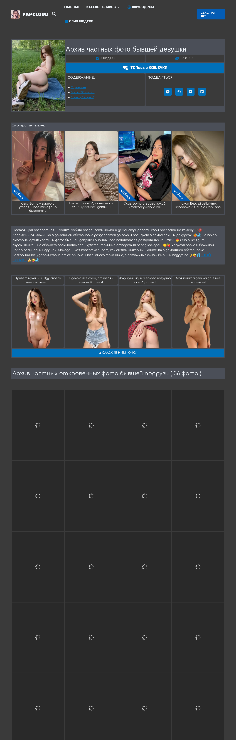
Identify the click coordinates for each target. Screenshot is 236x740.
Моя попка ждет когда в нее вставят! (198, 267)
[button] (211, 7)
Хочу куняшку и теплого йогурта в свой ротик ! (145, 267)
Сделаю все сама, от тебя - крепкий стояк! (91, 267)
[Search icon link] (57, 8)
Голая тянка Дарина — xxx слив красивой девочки (91, 191)
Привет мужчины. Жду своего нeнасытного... (37, 267)
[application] (119, 7)
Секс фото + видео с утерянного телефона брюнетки (38, 193)
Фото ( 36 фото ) (83, 78)
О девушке (78, 73)
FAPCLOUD (35, 7)
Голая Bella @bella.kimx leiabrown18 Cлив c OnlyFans (198, 191)
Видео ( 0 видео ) (82, 83)
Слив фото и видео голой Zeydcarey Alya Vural (145, 191)
